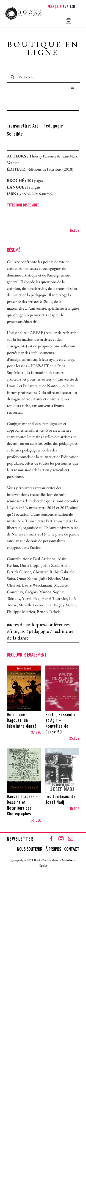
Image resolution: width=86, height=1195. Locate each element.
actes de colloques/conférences (39, 624)
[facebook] (51, 838)
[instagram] (61, 838)
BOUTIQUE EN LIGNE (43, 49)
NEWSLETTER (20, 839)
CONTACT (71, 849)
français (17, 631)
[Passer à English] (69, 7)
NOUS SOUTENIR (30, 849)
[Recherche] (43, 77)
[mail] (70, 838)
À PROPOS (53, 849)
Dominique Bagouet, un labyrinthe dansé (21, 721)
